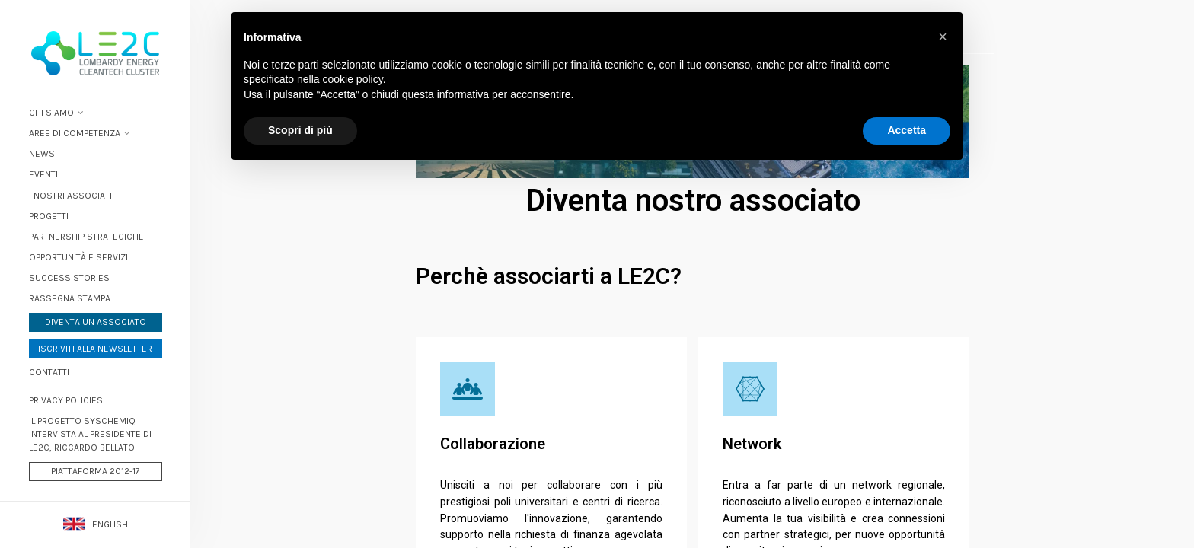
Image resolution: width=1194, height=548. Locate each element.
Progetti (49, 216)
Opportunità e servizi (78, 257)
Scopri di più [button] (300, 130)
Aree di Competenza (74, 133)
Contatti (49, 372)
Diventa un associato (95, 322)
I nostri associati (70, 195)
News (42, 153)
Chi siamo (51, 112)
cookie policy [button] (353, 79)
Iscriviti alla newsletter (95, 348)
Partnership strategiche (86, 236)
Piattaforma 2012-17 (95, 471)
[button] (943, 36)
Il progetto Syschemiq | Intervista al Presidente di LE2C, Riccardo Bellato (90, 434)
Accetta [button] (906, 130)
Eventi (43, 174)
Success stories (69, 277)
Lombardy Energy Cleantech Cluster (95, 53)
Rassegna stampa (69, 298)
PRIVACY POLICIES (66, 400)
